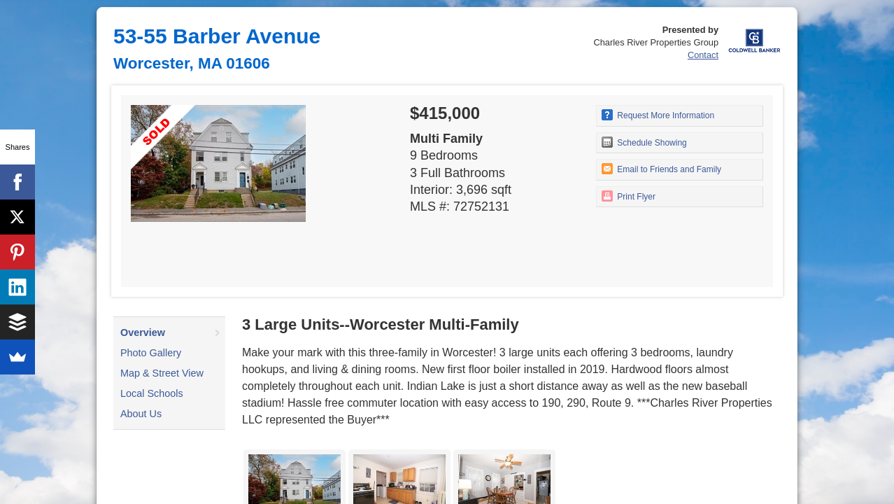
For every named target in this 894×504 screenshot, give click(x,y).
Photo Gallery (150, 352)
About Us (141, 413)
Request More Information (658, 114)
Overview (142, 332)
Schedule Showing (644, 142)
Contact (703, 55)
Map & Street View (162, 373)
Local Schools (151, 393)
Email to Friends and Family (661, 168)
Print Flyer (628, 196)
